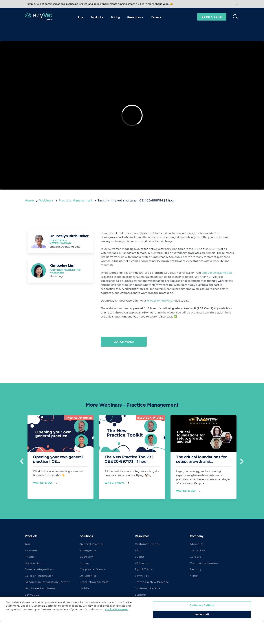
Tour (80, 17)
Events (139, 556)
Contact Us (198, 550)
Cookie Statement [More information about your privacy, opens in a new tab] (116, 609)
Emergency (88, 550)
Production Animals (94, 582)
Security (195, 569)
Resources (135, 17)
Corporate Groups (93, 569)
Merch (194, 575)
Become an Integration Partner (47, 582)
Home (29, 200)
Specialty (86, 556)
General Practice (92, 544)
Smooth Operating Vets (217, 272)
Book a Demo (34, 563)
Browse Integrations (39, 569)
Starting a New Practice (152, 582)
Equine (85, 563)
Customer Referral (148, 588)
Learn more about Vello (154, 3)
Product (97, 17)
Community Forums (204, 563)
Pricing (115, 17)
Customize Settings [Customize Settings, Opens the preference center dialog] (201, 605)
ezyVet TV (142, 575)
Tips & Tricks (143, 569)
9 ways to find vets (159, 300)
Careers (156, 17)
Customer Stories (147, 544)
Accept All (202, 614)
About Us (196, 544)
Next (242, 459)
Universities (88, 575)
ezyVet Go (32, 594)
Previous (22, 459)
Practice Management (75, 200)
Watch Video (123, 341)
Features (31, 550)
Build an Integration (39, 575)
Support (140, 594)
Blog (138, 550)
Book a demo (212, 16)
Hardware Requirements (42, 588)
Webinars (46, 200)
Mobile (84, 588)
